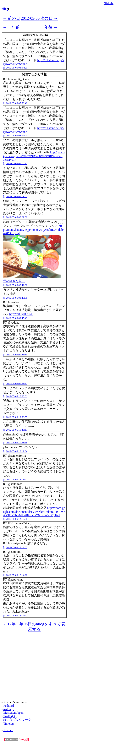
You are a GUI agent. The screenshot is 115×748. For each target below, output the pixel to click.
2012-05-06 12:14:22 (16, 575)
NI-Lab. (108, 3)
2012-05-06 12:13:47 (16, 479)
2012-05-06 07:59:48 (16, 103)
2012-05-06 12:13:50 (16, 518)
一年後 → (49, 27)
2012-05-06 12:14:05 (16, 547)
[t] (4, 67)
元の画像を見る (14, 281)
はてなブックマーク (17, 719)
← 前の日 (11, 18)
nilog (5, 8)
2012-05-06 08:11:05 (16, 196)
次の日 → (49, 18)
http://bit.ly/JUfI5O (21, 314)
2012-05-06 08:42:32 (16, 285)
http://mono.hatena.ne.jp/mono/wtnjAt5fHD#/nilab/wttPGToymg (33, 229)
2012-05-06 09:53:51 (16, 383)
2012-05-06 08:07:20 (16, 67)
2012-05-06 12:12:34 (16, 451)
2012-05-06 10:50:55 (16, 417)
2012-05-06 (30, 18)
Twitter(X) (9, 716)
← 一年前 (11, 27)
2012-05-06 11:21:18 (16, 442)
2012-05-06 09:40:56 (16, 297)
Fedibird (8, 705)
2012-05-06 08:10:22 (16, 163)
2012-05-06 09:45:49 (16, 318)
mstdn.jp (8, 709)
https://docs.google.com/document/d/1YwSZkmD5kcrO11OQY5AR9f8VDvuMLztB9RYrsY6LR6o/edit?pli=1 (34, 511)
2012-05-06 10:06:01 (16, 396)
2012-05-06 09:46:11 (16, 354)
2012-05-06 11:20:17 (16, 429)
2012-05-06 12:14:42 (16, 615)
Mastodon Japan (13, 712)
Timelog (8, 723)
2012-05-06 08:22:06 (16, 217)
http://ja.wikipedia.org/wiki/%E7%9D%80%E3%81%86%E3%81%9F (34, 156)
